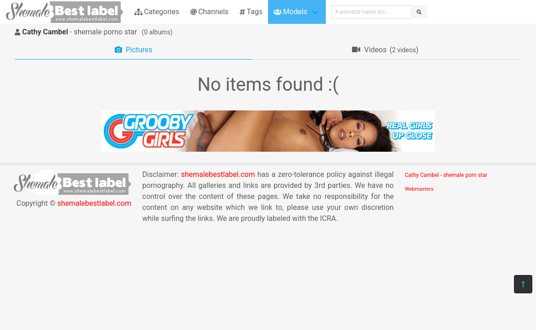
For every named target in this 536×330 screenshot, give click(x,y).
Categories (156, 11)
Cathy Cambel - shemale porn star (446, 175)
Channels (209, 11)
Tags (251, 11)
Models (290, 11)
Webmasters (419, 189)
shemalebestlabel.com (94, 203)
